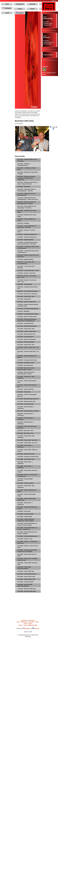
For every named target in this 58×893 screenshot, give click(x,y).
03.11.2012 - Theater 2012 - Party (25, 344)
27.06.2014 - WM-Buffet (23, 311)
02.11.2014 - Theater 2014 (24, 299)
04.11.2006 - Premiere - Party (24, 538)
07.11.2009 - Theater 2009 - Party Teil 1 (27, 442)
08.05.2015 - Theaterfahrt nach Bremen (27, 291)
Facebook (20, 13)
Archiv (7, 12)
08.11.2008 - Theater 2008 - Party (25, 459)
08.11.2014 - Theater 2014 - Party (25, 296)
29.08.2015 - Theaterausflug (24, 284)
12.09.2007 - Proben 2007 (23, 511)
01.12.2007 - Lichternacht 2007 (25, 483)
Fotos (36, 622)
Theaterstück (20, 4)
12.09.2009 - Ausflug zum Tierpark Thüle (27, 456)
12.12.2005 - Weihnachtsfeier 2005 (26, 579)
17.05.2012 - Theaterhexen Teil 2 (25, 362)
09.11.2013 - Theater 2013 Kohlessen (26, 326)
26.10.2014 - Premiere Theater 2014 (26, 301)
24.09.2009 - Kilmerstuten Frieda (25, 454)
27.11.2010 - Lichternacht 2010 (25, 404)
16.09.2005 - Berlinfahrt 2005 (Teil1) (26, 591)
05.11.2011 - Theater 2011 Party (25, 389)
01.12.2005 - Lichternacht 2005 (25, 581)
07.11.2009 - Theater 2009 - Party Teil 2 (27, 440)
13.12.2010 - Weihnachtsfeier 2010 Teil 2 (27, 398)
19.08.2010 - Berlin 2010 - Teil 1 (25, 433)
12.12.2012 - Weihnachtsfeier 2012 (26, 334)
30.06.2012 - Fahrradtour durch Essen (27, 360)
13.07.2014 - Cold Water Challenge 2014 (27, 308)
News (7, 4)
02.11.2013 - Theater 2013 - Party (25, 328)
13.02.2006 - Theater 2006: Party (25, 571)
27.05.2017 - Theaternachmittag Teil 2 (27, 234)
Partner (32, 8)
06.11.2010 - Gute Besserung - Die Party (27, 411)
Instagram (7, 8)
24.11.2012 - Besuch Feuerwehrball (26, 339)
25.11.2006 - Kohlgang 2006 (24, 516)
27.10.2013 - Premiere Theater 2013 (26, 331)
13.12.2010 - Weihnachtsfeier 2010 (26, 401)
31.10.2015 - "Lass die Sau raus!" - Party (27, 270)
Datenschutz (31, 620)
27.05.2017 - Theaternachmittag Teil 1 (27, 237)
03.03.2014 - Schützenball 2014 (25, 323)
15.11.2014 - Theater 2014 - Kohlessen (27, 293)
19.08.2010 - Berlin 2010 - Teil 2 (25, 430)
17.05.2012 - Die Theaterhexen (25, 365)
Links (25, 625)
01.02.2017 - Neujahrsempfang (25, 239)
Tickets (20, 8)
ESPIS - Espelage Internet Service (48, 72)
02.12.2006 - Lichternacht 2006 (25, 514)
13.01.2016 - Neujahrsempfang (25, 259)
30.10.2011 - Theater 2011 (24, 392)
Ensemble (32, 4)
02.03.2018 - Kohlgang (23, 223)
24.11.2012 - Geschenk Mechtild (25, 342)
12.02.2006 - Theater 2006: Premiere (26, 574)
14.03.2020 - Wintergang (23, 186)
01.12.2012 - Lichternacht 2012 (25, 336)
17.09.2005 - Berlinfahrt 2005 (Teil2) (26, 588)
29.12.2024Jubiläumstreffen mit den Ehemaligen (48, 42)
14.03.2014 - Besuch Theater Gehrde (26, 316)
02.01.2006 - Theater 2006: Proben (26, 576)
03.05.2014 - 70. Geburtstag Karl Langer (27, 314)
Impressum (54, 0)
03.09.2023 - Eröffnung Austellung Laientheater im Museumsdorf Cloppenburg (26, 178)
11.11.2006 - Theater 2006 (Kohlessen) (27, 536)
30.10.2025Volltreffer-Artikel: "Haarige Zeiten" (47, 23)
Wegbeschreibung (48, 54)
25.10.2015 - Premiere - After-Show (26, 273)
